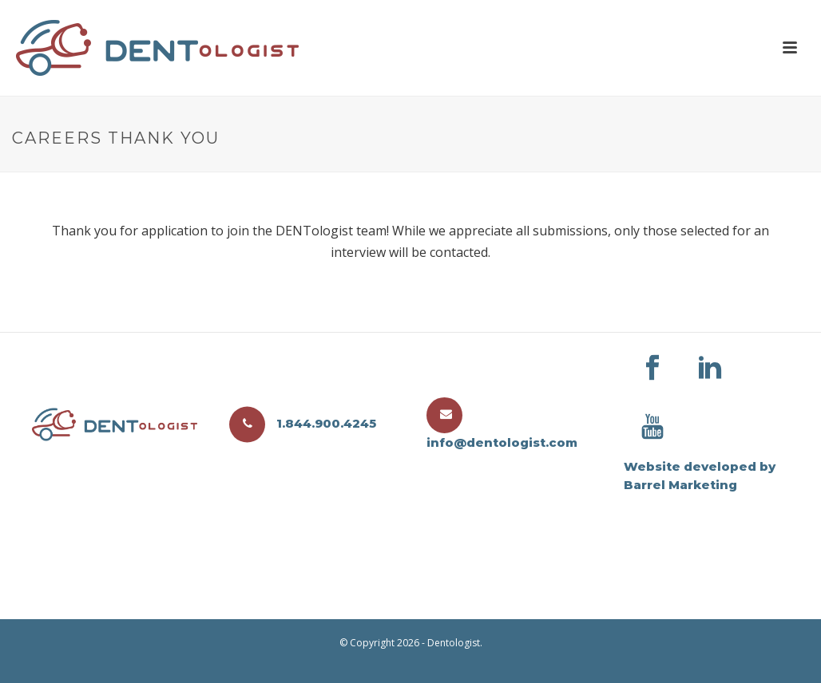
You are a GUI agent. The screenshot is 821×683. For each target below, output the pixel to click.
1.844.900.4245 (302, 423)
